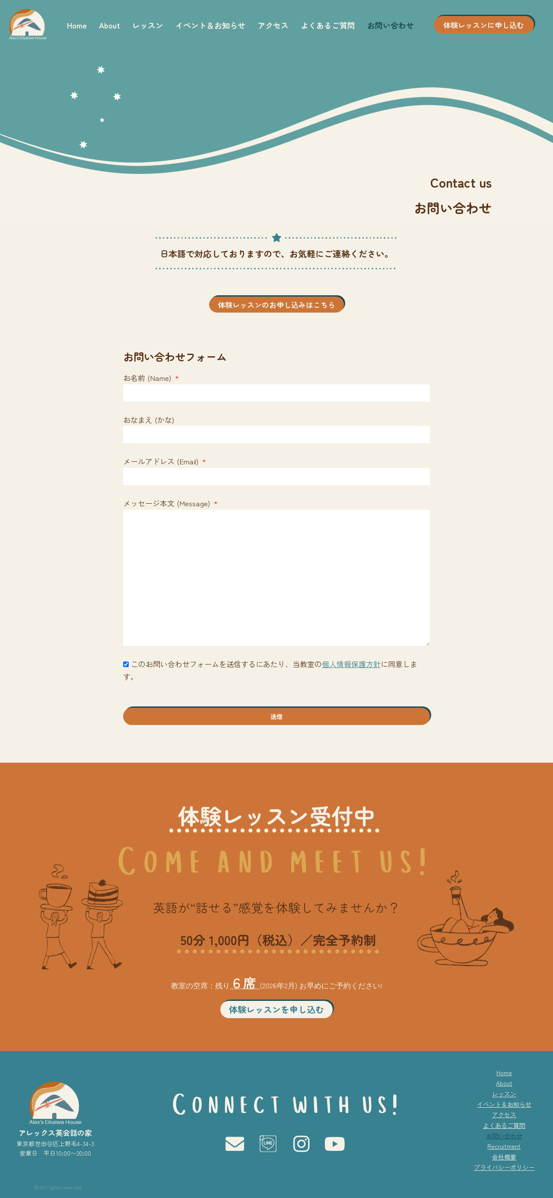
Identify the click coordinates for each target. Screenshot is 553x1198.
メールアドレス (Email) (161, 461)
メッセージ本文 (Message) (167, 503)
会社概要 (504, 1157)
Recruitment (504, 1146)
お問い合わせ (390, 25)
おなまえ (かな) (148, 419)
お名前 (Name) (148, 377)
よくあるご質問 (328, 25)
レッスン (504, 1093)
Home (77, 25)
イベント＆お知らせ (210, 25)
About (109, 25)
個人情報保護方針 (351, 663)
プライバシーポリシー (504, 1167)
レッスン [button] (147, 25)
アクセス (273, 25)
